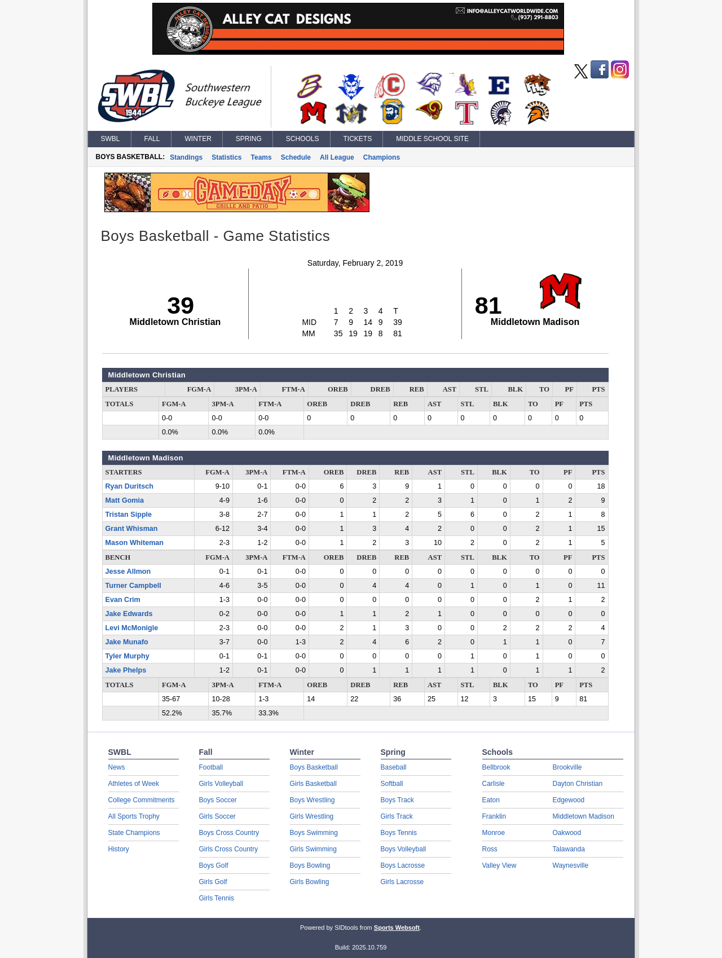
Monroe (493, 833)
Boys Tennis (399, 833)
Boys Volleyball (403, 849)
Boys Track (397, 800)
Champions (381, 157)
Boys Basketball (314, 767)
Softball (392, 784)
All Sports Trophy (134, 816)
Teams (261, 157)
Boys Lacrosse (403, 865)
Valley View (499, 865)
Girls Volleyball (221, 784)
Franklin (494, 816)
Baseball (394, 767)
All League (337, 157)
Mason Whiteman (134, 543)
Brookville (567, 767)
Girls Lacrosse (402, 882)
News (116, 767)
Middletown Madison (583, 816)
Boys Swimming (314, 833)
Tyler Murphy (127, 656)
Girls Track (397, 816)
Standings (186, 157)
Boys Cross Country (229, 833)
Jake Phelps (126, 670)
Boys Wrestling (312, 800)
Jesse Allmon (128, 571)
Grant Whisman (131, 529)
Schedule (296, 157)
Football (211, 767)
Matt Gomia (124, 500)
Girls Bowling (309, 882)
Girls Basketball (313, 784)
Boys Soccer (218, 800)
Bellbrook (496, 767)
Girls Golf (213, 882)
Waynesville (571, 865)
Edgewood (569, 800)
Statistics (226, 157)
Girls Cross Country (228, 849)
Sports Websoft (397, 927)
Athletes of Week (134, 784)
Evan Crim (122, 600)
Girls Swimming (313, 849)
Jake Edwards (129, 614)
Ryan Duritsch (129, 486)
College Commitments (141, 800)
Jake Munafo (126, 642)
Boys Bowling (310, 865)
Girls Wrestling (312, 816)
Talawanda (569, 849)
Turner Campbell (133, 586)
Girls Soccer (217, 816)
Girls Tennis (216, 898)
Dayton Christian (578, 784)
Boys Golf (213, 865)
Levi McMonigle (132, 628)
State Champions (134, 833)
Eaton (491, 800)
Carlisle (493, 784)
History (118, 849)
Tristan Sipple (128, 514)
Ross (490, 849)
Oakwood (567, 833)
